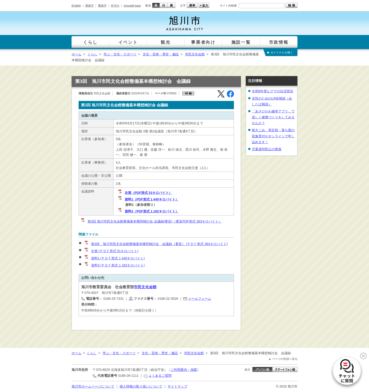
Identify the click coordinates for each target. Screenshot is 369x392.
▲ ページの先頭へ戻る (283, 359)
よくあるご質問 (160, 375)
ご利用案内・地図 (184, 370)
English (76, 5)
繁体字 (102, 5)
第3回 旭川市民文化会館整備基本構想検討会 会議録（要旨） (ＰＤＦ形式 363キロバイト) (156, 244)
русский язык (132, 5)
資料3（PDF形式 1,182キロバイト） (148, 211)
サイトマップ (177, 386)
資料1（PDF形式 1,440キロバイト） (148, 199)
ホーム (76, 54)
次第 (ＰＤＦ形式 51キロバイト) (111, 251)
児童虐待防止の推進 (266, 149)
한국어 (115, 5)
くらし (92, 54)
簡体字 (89, 5)
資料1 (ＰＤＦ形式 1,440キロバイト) (114, 258)
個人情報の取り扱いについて (141, 386)
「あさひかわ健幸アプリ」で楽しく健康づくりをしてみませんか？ (273, 117)
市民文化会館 (195, 54)
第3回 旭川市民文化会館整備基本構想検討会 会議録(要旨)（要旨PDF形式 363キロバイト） (151, 221)
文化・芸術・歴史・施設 (161, 54)
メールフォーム (199, 298)
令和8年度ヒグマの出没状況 (272, 91)
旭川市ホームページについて (93, 386)
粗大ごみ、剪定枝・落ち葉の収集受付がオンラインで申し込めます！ (273, 136)
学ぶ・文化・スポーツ (120, 54)
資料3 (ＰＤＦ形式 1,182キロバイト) (114, 265)
